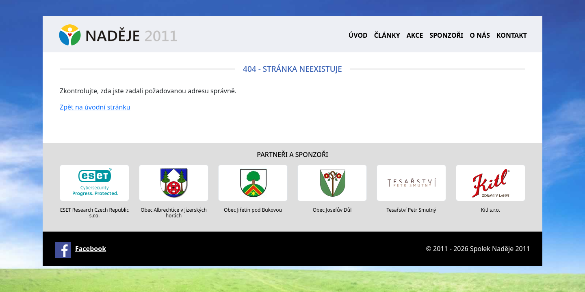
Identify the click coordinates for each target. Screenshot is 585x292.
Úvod (358, 35)
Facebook (90, 248)
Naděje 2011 (118, 35)
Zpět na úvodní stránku (95, 107)
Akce (415, 35)
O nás (480, 35)
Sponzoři (446, 35)
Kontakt (511, 35)
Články (387, 35)
